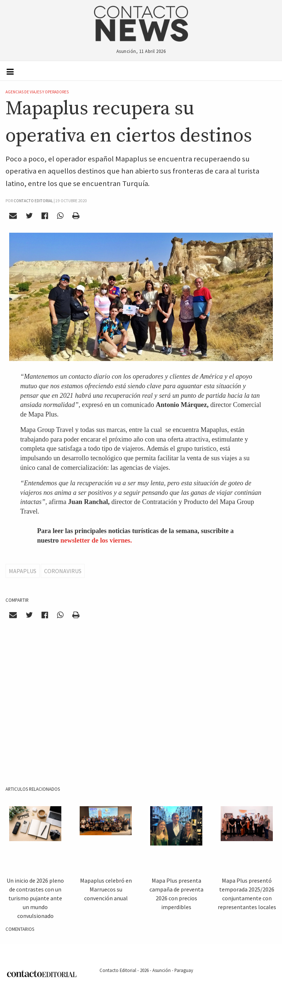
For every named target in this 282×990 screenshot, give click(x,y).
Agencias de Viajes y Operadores (37, 91)
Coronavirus (63, 571)
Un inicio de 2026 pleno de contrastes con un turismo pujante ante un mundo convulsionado (35, 898)
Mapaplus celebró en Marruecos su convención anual (106, 889)
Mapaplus (22, 571)
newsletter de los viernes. (96, 540)
